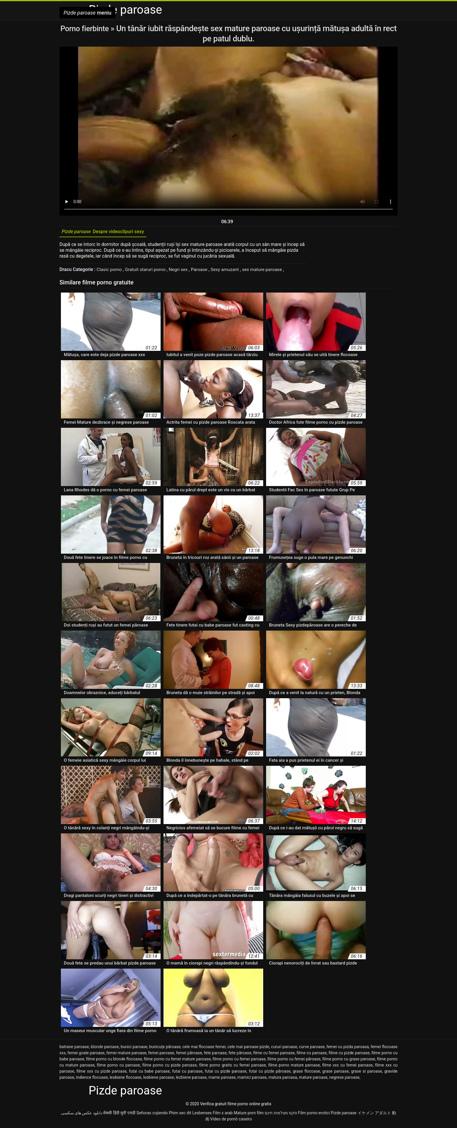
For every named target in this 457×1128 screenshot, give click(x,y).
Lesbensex (202, 1114)
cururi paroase (284, 1048)
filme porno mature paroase (294, 1066)
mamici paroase (252, 1078)
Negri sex (181, 271)
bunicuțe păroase (165, 1048)
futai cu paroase (187, 1072)
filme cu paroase (311, 1054)
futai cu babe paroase (149, 1072)
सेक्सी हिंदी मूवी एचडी (119, 1114)
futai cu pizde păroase (270, 1072)
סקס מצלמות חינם (281, 1114)
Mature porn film (249, 1114)
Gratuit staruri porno (147, 271)
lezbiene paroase (191, 1078)
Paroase (202, 271)
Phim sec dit (180, 1114)
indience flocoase (92, 1078)
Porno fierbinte (93, 28)
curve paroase (312, 1048)
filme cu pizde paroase (349, 1054)
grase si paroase (366, 1072)
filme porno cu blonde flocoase (114, 1060)
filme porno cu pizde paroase (169, 1066)
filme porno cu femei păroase (294, 1060)
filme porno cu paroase (118, 1066)
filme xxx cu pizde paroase (101, 1072)
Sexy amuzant (229, 271)
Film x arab (223, 1114)
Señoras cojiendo (152, 1114)
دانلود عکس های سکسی (81, 1114)
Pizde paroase (343, 1114)
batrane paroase (74, 1048)
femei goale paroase (85, 1054)
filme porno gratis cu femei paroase (232, 1066)
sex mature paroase (267, 271)
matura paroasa (282, 1078)
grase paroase (335, 1072)
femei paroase (161, 1054)
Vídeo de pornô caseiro (231, 1120)
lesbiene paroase (158, 1078)
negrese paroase (344, 1078)
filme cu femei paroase (274, 1054)
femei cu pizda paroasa (347, 1048)
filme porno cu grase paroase (348, 1060)
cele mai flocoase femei (204, 1048)
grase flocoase (306, 1072)
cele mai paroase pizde (248, 1048)
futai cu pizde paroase (226, 1072)
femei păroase (189, 1054)
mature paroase (313, 1078)
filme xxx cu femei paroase (347, 1066)
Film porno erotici (314, 1114)
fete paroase (215, 1054)
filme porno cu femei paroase (239, 1060)
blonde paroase (105, 1048)
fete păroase (239, 1054)
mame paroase (221, 1078)
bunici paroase (134, 1048)
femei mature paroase (126, 1054)
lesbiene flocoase (125, 1078)
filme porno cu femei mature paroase (177, 1060)
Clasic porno (110, 271)
